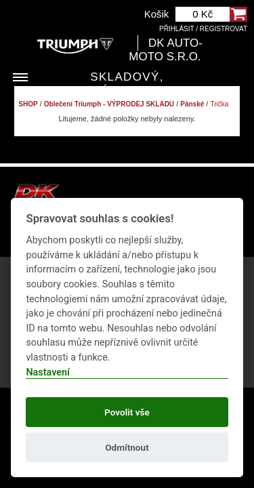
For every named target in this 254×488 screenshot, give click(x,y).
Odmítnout (126, 447)
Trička (219, 104)
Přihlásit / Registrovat (203, 29)
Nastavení (48, 372)
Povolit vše (127, 412)
